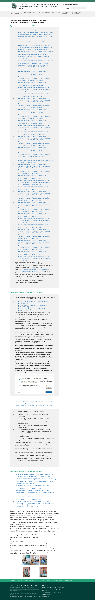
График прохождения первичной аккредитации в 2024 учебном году (34, 401)
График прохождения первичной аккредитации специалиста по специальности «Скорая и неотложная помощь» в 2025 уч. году (35, 31)
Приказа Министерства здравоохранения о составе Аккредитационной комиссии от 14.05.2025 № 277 (33, 270)
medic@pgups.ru (49, 594)
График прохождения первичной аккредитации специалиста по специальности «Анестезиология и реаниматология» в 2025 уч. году (35, 36)
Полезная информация (17, 580)
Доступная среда (68, 580)
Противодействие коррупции (32, 580)
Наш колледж (27, 12)
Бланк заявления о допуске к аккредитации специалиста (30, 403)
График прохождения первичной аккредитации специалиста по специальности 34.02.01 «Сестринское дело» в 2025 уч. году (35, 44)
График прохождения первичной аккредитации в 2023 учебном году (34, 474)
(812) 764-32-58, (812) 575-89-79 (53, 592)
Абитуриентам (36, 12)
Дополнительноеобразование (77, 13)
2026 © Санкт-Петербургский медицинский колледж (22, 587)
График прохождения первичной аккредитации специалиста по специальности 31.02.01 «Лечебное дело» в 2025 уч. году (35, 41)
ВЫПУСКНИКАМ (56, 12)
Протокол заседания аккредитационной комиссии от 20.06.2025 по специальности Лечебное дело (35, 161)
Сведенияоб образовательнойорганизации (16, 14)
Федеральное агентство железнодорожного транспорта (23, 591)
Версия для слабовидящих (70, 4)
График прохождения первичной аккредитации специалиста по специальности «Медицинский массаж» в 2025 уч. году (35, 48)
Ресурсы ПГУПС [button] (15, 1)
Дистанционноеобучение (66, 13)
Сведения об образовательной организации (52, 580)
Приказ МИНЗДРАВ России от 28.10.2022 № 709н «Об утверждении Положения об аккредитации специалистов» (33, 406)
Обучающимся (46, 12)
